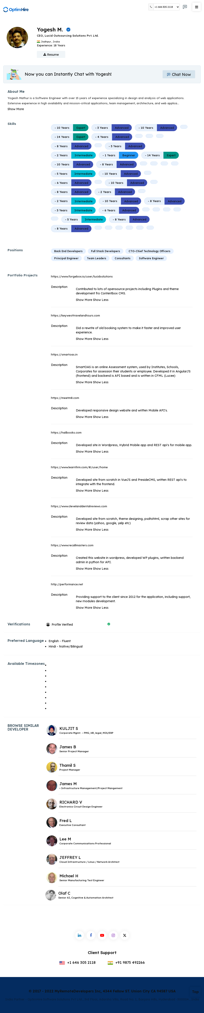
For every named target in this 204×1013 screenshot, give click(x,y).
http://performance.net (67, 584)
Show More (16, 109)
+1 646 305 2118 (77, 962)
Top (195, 992)
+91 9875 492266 (126, 962)
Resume (51, 55)
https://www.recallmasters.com (72, 545)
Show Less (100, 300)
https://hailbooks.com (66, 432)
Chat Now (179, 74)
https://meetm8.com (65, 398)
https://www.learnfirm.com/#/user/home (79, 467)
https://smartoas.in (64, 354)
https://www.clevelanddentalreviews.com (79, 506)
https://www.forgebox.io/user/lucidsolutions (82, 276)
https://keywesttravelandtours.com (75, 315)
